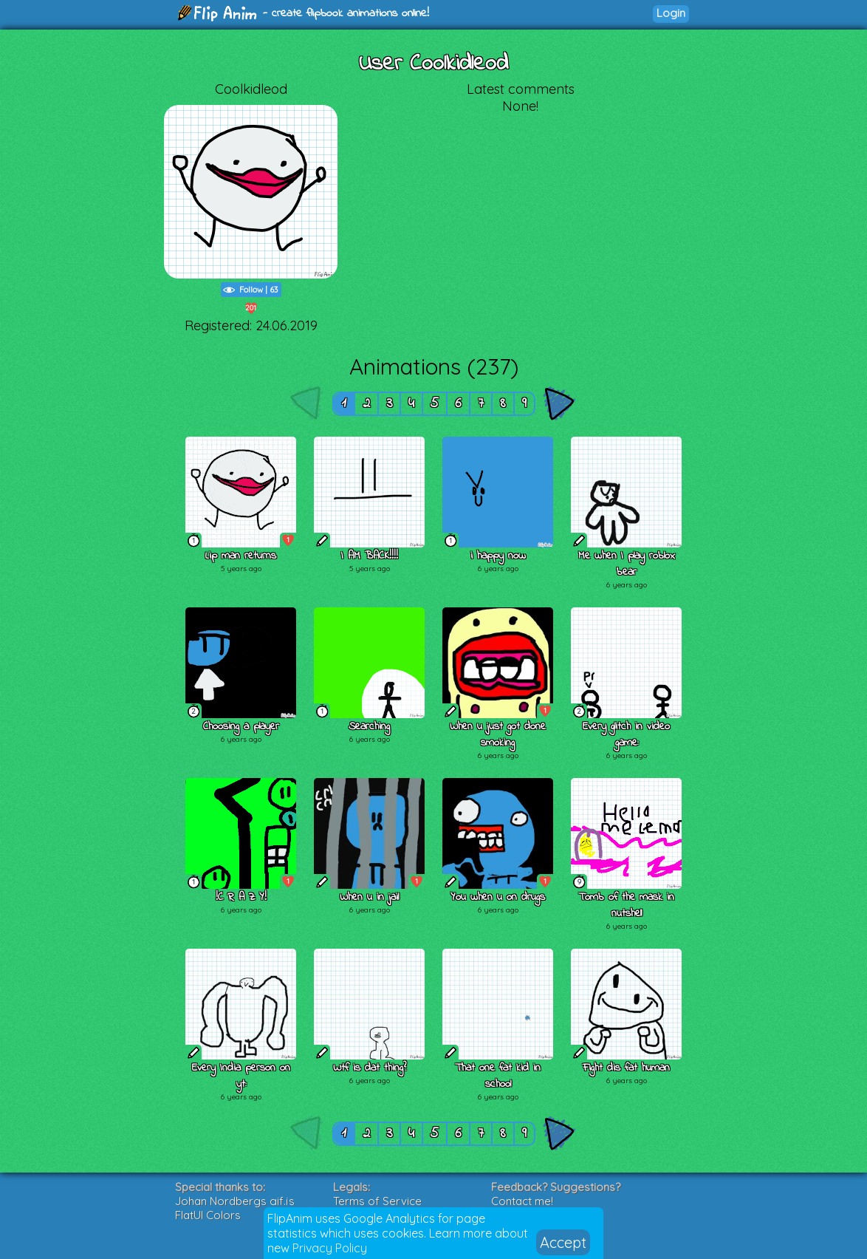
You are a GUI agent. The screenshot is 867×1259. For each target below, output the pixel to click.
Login (671, 13)
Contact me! (522, 1201)
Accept (563, 1242)
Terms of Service (377, 1201)
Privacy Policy (329, 1248)
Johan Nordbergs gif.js (235, 1201)
